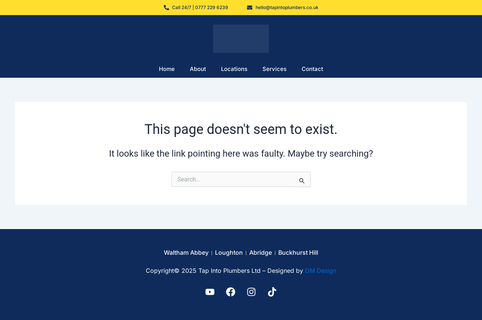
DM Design (320, 270)
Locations (234, 68)
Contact (312, 68)
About (198, 68)
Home (167, 68)
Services (274, 68)
